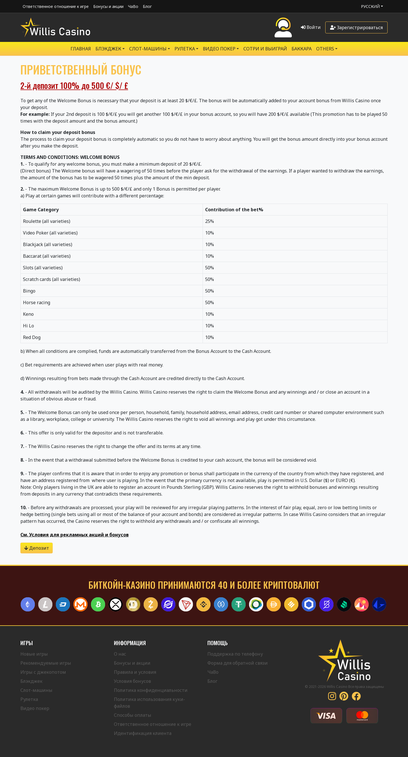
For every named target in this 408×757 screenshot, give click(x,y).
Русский (370, 6)
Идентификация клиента (142, 733)
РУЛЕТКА (185, 49)
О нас (120, 654)
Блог (147, 6)
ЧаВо (133, 6)
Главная (81, 49)
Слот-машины (148, 49)
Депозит (36, 548)
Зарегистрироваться (356, 27)
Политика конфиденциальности (151, 690)
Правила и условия (135, 672)
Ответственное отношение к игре (56, 6)
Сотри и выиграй (265, 49)
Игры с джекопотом (43, 672)
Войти (311, 27)
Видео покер (34, 708)
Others (325, 49)
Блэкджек (31, 681)
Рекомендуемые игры (45, 663)
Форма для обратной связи (237, 663)
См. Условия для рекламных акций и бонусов (74, 535)
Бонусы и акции (108, 6)
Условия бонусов (132, 681)
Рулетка (29, 699)
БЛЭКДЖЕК (108, 49)
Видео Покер (219, 49)
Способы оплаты (132, 715)
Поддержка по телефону (235, 654)
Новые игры (34, 654)
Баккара (302, 49)
